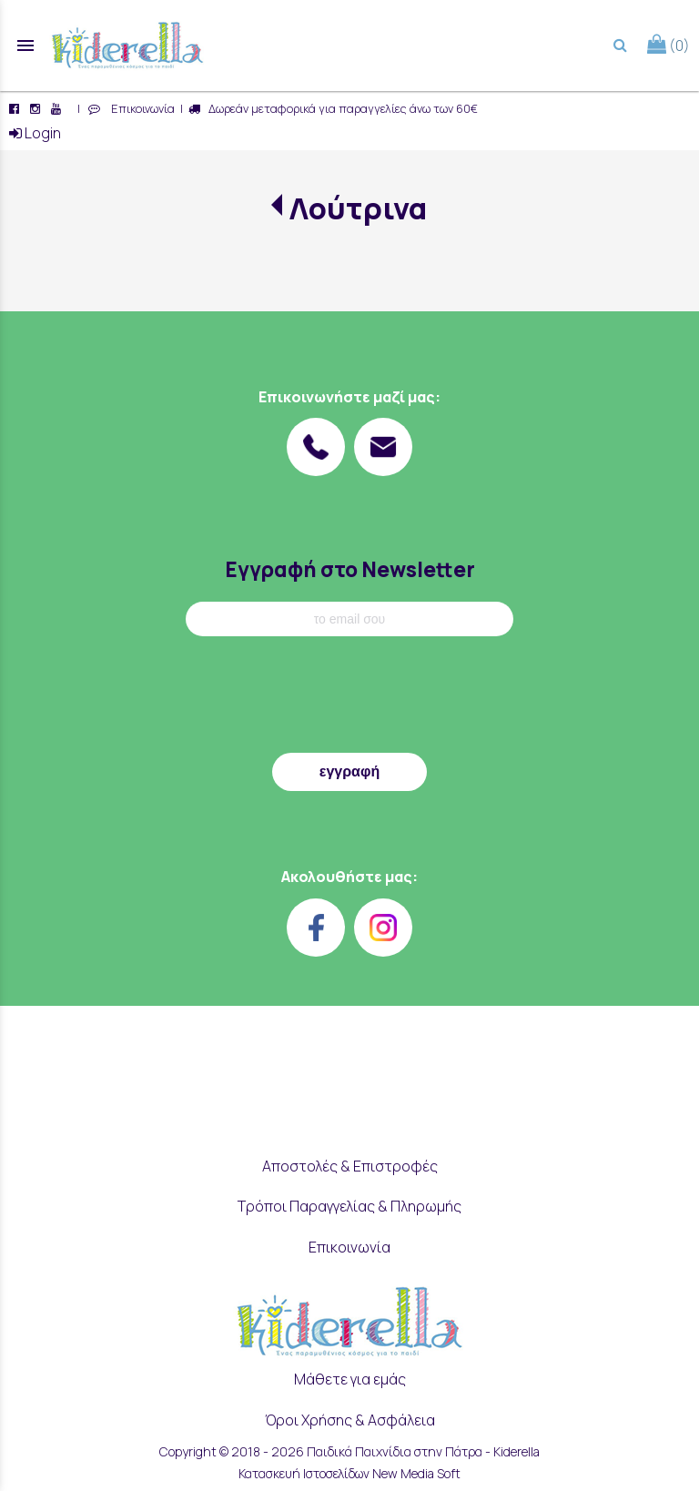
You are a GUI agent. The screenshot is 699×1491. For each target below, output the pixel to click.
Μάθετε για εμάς (350, 1379)
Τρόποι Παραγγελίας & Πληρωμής (349, 1206)
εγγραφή (349, 771)
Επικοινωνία (140, 108)
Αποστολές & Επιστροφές (350, 1166)
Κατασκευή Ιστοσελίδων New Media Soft (349, 1473)
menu (25, 45)
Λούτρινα (358, 208)
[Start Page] (127, 45)
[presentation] (349, 699)
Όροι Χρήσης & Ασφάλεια (350, 1420)
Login (35, 133)
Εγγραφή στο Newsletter (350, 569)
